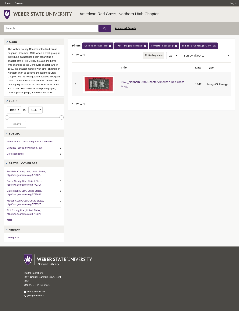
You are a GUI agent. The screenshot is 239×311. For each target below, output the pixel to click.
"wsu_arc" (97, 46)
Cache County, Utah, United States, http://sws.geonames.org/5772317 (25, 183)
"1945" (199, 46)
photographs (13, 237)
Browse (19, 3)
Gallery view (154, 55)
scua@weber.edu (35, 291)
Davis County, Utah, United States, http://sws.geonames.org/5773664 (24, 193)
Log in (233, 3)
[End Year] (35, 109)
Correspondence (15, 154)
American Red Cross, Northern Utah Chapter (119, 14)
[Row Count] (172, 55)
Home (7, 3)
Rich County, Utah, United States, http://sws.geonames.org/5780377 (24, 212)
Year (13, 100)
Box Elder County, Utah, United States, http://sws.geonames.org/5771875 (26, 173)
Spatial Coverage (23, 163)
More (9, 220)
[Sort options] (206, 55)
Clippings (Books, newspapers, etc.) (25, 147)
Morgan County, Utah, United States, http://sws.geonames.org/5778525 (25, 202)
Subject (15, 133)
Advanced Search (125, 28)
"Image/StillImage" (131, 46)
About (14, 41)
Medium (14, 229)
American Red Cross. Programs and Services (30, 141)
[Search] (51, 28)
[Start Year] (14, 109)
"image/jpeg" (164, 46)
